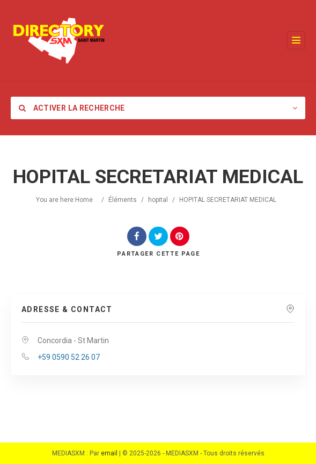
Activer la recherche (72, 108)
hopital (158, 200)
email (109, 453)
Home (84, 200)
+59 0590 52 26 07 (69, 357)
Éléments (122, 200)
